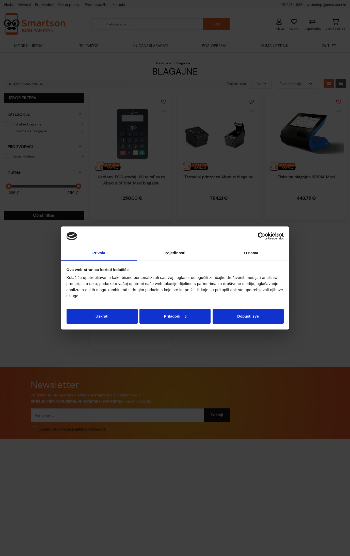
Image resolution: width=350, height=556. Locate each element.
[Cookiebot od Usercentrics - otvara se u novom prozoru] (261, 236)
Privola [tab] (98, 253)
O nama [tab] (251, 253)
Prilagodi (175, 316)
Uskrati (102, 316)
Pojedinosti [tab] (175, 253)
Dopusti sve (248, 316)
